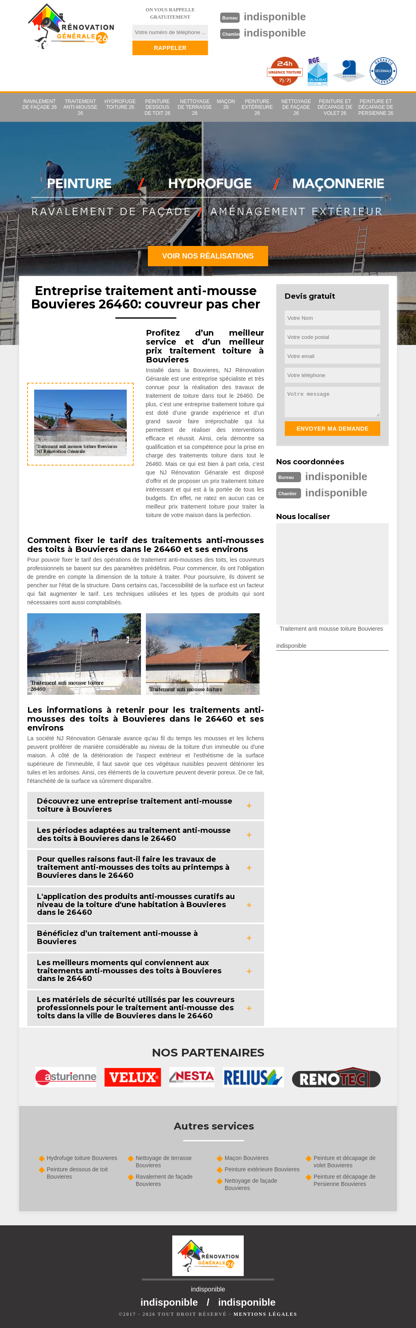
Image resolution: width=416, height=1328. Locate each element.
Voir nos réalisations (208, 256)
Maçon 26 (226, 104)
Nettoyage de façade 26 (296, 107)
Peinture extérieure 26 (257, 107)
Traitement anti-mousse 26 (80, 107)
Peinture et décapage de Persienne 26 (375, 107)
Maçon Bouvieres (247, 1158)
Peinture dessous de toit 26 (157, 107)
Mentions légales (265, 1314)
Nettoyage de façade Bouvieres (251, 1184)
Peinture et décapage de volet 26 (335, 107)
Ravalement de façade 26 (39, 104)
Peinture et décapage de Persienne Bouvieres (345, 1180)
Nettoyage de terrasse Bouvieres (164, 1161)
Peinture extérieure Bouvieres (262, 1169)
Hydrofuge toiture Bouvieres (82, 1158)
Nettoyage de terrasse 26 (195, 107)
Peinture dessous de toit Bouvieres (77, 1173)
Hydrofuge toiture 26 (120, 104)
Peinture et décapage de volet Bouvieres (345, 1161)
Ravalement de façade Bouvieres (164, 1180)
